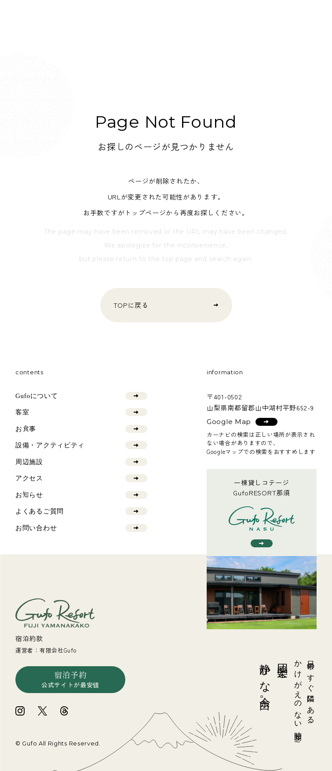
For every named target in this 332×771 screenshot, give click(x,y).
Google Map (242, 422)
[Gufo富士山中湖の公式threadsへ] (64, 711)
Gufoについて (81, 396)
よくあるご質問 (81, 511)
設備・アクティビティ (81, 445)
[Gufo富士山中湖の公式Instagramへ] (20, 711)
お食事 (81, 429)
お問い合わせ (81, 528)
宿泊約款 (29, 638)
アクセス (81, 478)
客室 (81, 412)
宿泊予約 (70, 680)
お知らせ (81, 495)
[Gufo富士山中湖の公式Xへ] (42, 711)
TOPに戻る (166, 305)
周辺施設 (81, 462)
